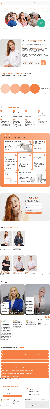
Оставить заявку (33, 212)
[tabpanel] (25, 267)
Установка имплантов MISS (10, 159)
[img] (45, 89)
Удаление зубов (8, 168)
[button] (41, 23)
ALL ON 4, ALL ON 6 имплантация (11, 161)
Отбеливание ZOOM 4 (37, 149)
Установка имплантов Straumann (11, 157)
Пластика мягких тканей (9, 166)
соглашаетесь (28, 403)
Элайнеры (7, 175)
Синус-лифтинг (7, 163)
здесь (32, 406)
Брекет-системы (8, 178)
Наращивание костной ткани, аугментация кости (10, 165)
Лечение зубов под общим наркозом (25, 181)
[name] (33, 204)
